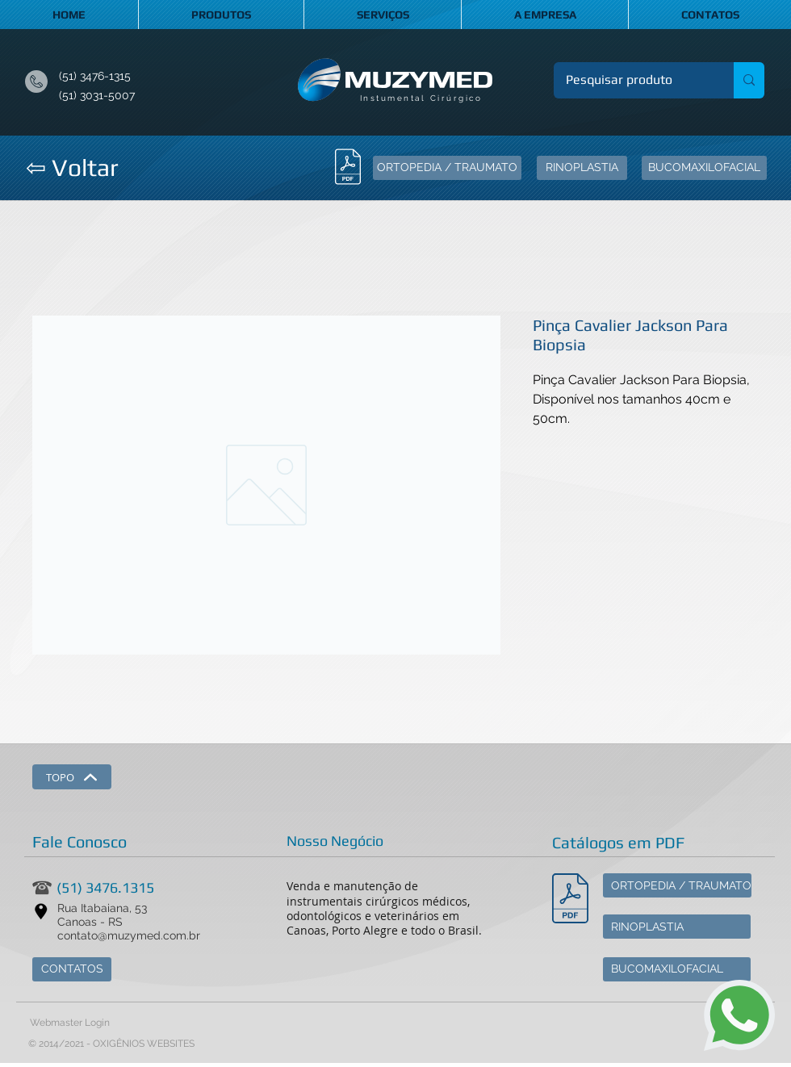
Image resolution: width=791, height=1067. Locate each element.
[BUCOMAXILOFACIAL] (704, 168)
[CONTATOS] (71, 969)
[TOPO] (71, 776)
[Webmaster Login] (69, 1023)
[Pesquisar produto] (633, 80)
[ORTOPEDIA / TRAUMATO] (447, 168)
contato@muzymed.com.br (128, 935)
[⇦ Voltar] (71, 167)
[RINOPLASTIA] (582, 168)
